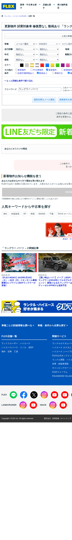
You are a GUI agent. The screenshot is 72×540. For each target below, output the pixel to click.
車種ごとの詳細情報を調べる (16, 325)
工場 (16, 351)
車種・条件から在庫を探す (52, 325)
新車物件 (22, 70)
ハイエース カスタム (61, 347)
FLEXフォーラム (60, 372)
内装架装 (15, 214)
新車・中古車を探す (28, 6)
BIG (5, 214)
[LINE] (13, 394)
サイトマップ (65, 418)
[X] (34, 394)
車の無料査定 (62, 6)
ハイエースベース (9, 347)
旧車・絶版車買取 (60, 364)
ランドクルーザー (9, 343)
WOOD (42, 214)
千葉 (51, 214)
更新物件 (52, 70)
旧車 (10, 351)
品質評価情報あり (26, 73)
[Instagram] (44, 394)
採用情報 (55, 418)
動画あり (43, 73)
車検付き (59, 73)
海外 (3, 351)
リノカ (23, 347)
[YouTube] (54, 394)
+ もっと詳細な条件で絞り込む (19, 81)
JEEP (30, 347)
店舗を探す (47, 6)
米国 (32, 214)
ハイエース (25, 343)
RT (25, 214)
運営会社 (47, 418)
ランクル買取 (58, 359)
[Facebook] (23, 394)
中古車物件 (38, 70)
